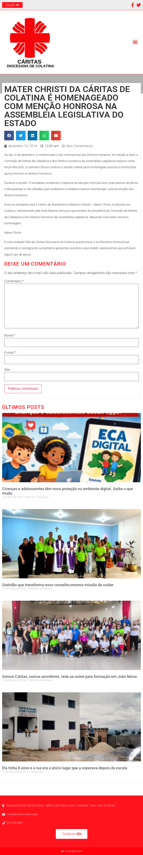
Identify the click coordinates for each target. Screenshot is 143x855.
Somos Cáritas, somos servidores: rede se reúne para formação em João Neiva (69, 676)
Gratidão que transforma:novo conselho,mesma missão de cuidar (58, 585)
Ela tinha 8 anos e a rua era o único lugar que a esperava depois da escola (64, 768)
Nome (10, 335)
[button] (135, 42)
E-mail (10, 352)
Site (7, 369)
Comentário (14, 281)
